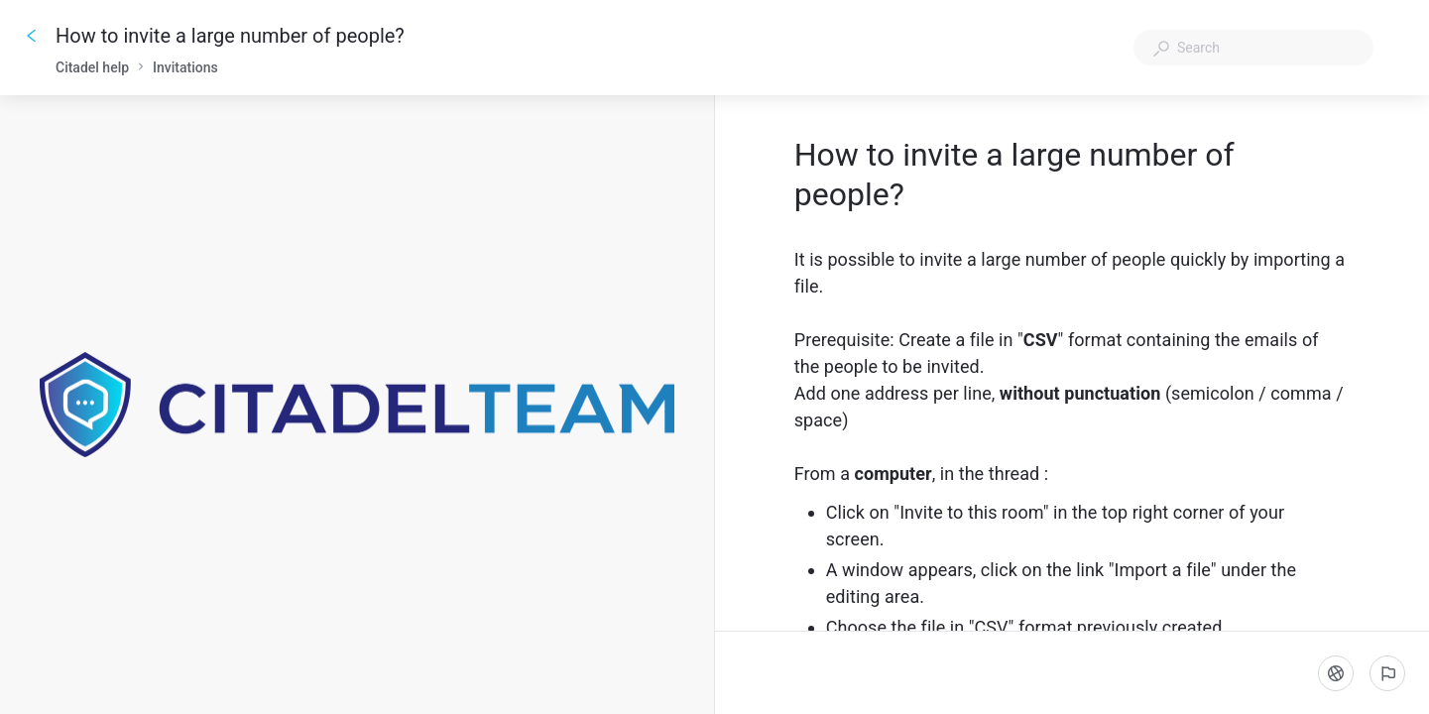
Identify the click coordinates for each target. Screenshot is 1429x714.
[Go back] (32, 36)
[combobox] (1253, 47)
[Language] (1336, 673)
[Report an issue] (1387, 673)
